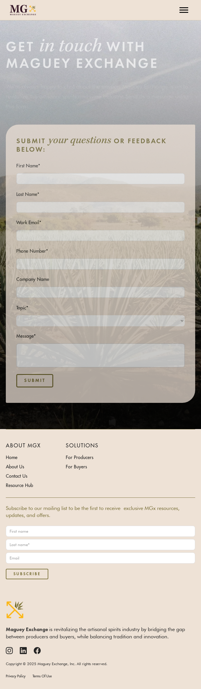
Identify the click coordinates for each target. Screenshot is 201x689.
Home (11, 457)
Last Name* (27, 194)
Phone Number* (32, 251)
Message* (26, 336)
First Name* (28, 166)
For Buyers (76, 467)
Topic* (22, 308)
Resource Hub (19, 485)
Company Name (32, 279)
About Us (15, 467)
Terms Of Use (42, 676)
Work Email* (28, 222)
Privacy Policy (16, 676)
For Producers (79, 457)
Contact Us (16, 476)
